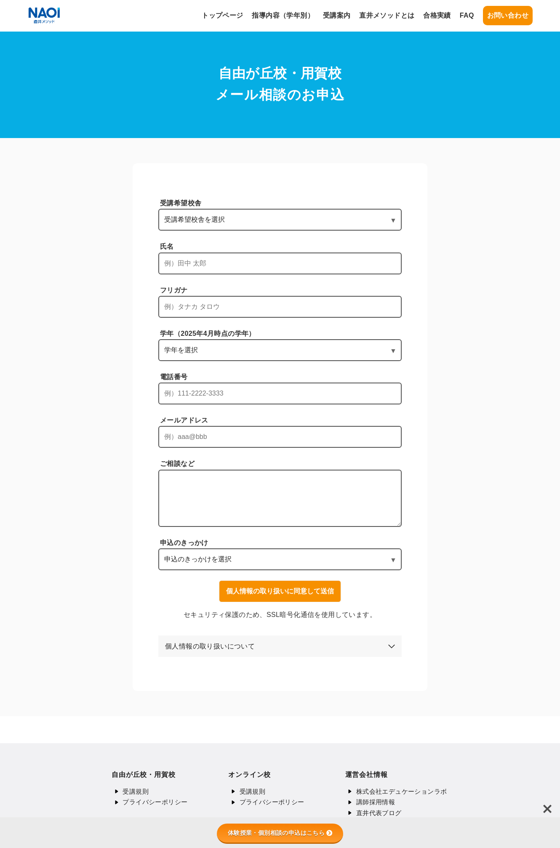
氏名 (167, 246)
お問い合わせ (507, 15)
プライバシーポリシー (155, 801)
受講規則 (136, 791)
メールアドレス (184, 420)
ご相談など (177, 463)
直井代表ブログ (379, 812)
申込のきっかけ (184, 542)
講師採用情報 (375, 801)
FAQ (467, 15)
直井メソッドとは (386, 15)
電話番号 (174, 376)
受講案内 (337, 15)
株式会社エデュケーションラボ (401, 791)
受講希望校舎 (180, 203)
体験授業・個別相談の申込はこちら (280, 833)
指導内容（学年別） (283, 15)
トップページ (222, 15)
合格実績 (437, 15)
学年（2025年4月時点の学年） (208, 333)
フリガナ (174, 290)
